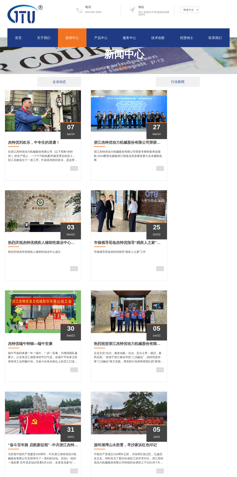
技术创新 (158, 37)
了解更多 (18, 446)
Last (131, 377)
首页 (18, 37)
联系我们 (215, 37)
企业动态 (59, 82)
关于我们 (43, 37)
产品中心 (101, 37)
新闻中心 (72, 37)
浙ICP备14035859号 (218, 468)
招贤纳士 (186, 37)
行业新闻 (177, 82)
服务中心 (129, 37)
